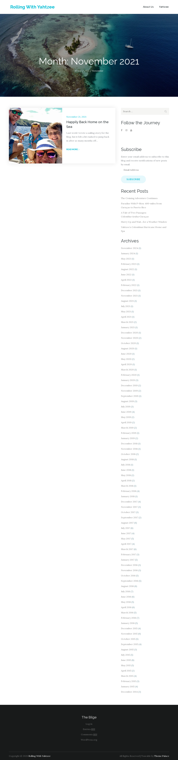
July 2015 (125, 654)
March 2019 (127, 427)
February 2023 (128, 264)
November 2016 (129, 570)
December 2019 (129, 385)
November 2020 (129, 337)
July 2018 (125, 464)
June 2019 (126, 411)
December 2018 (129, 443)
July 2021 (125, 306)
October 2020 (128, 343)
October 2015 (128, 639)
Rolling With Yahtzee (32, 6)
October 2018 (128, 454)
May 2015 (126, 665)
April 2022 (126, 279)
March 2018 (127, 485)
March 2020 (127, 369)
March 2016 (127, 612)
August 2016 (127, 586)
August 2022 (127, 269)
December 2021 (129, 290)
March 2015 (127, 676)
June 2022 (126, 274)
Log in (89, 723)
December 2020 (129, 332)
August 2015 (127, 649)
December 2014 (129, 691)
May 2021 (126, 311)
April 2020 (126, 364)
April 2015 (126, 670)
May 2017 (126, 538)
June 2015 (126, 660)
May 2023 (126, 258)
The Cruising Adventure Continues (139, 198)
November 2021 (129, 295)
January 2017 (127, 559)
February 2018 (128, 491)
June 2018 (126, 470)
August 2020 (127, 348)
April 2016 (126, 607)
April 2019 (126, 422)
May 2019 (126, 417)
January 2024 (128, 253)
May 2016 (126, 602)
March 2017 (127, 549)
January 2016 (128, 623)
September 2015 (129, 644)
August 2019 (127, 401)
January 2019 (128, 438)
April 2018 (126, 480)
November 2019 (129, 390)
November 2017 (129, 507)
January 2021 (128, 327)
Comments (89, 734)
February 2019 (128, 433)
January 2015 (127, 686)
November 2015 (129, 633)
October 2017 (128, 512)
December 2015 (129, 628)
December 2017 (129, 501)
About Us (148, 7)
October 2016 (128, 575)
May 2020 (126, 359)
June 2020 (126, 353)
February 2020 (129, 374)
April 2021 (126, 316)
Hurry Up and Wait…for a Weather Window (144, 221)
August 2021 (127, 301)
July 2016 (125, 591)
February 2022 (128, 285)
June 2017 (126, 533)
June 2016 (126, 596)
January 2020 (128, 380)
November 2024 (129, 248)
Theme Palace (161, 756)
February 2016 (128, 617)
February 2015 (128, 681)
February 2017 (128, 554)
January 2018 (128, 496)
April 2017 (126, 543)
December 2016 (129, 565)
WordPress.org (89, 739)
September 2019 (129, 396)
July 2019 (125, 406)
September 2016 (129, 580)
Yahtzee (164, 7)
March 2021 (127, 322)
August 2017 (127, 522)
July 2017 (125, 528)
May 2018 (126, 475)
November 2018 (129, 448)
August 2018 (127, 459)
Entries (89, 729)
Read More (73, 149)
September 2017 (129, 517)
